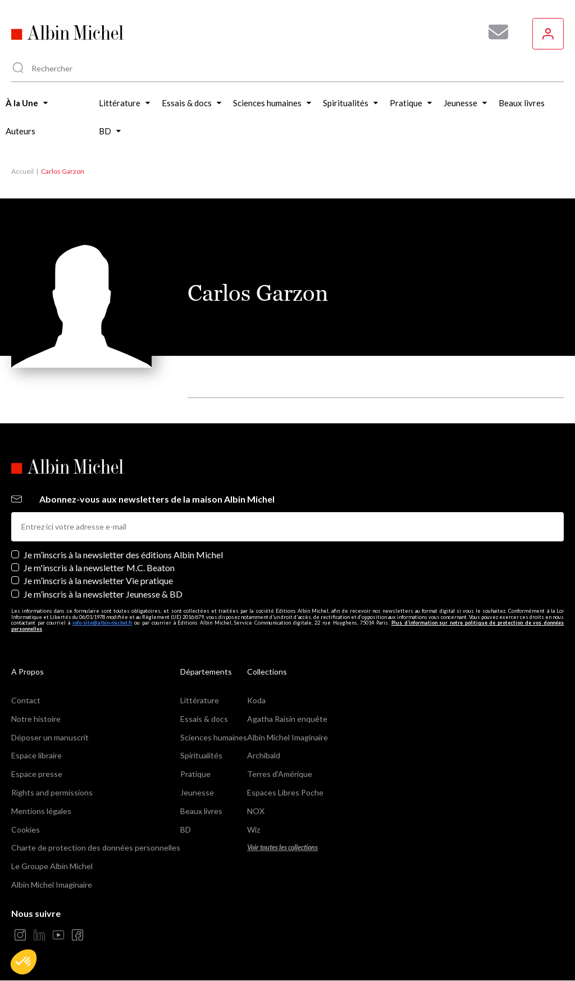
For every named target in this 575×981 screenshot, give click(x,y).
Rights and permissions (52, 792)
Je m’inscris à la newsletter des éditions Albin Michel (123, 554)
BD (185, 829)
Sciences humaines (213, 737)
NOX (255, 811)
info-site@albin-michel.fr (102, 623)
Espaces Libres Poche (285, 792)
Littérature (199, 700)
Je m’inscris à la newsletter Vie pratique (98, 580)
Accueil (22, 171)
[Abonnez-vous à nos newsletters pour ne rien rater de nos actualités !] (494, 32)
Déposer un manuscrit (50, 737)
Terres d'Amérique (279, 774)
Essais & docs (204, 719)
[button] (23, 961)
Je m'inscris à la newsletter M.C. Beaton (99, 567)
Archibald (263, 755)
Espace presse (36, 774)
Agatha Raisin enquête (287, 719)
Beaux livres (201, 811)
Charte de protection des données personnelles (95, 847)
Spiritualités (201, 755)
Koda (256, 700)
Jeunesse (197, 792)
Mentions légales (41, 811)
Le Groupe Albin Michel (52, 866)
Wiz (253, 829)
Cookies (25, 829)
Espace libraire (36, 755)
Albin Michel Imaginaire (51, 884)
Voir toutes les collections (282, 847)
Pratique (195, 774)
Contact (25, 700)
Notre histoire (36, 719)
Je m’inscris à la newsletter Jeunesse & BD (103, 594)
